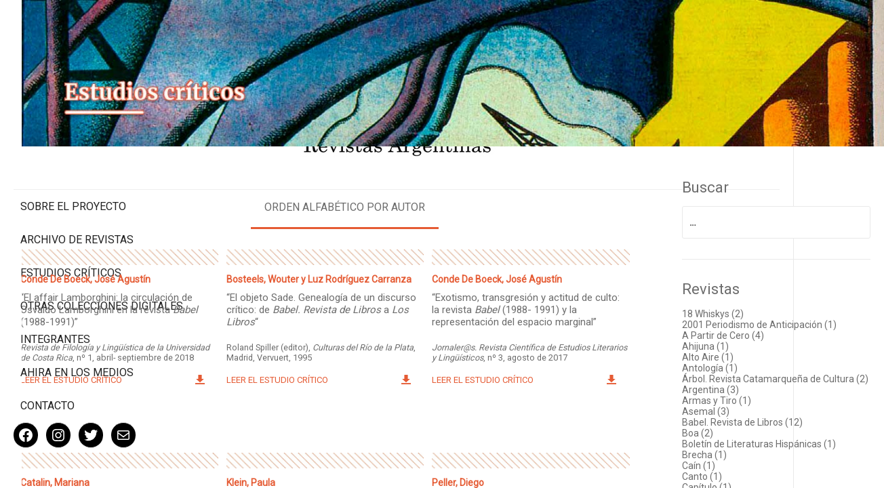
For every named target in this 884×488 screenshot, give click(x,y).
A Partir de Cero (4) (760, 321)
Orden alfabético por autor (437, 182)
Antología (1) (747, 353)
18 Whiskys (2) (750, 288)
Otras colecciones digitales (74, 255)
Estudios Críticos (70, 215)
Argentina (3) (747, 386)
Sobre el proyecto (73, 149)
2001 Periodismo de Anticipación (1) (789, 305)
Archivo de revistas (77, 182)
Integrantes (55, 295)
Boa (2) (734, 429)
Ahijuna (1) (742, 332)
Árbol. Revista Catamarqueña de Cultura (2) (788, 370)
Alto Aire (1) (745, 343)
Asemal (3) (743, 408)
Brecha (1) (741, 462)
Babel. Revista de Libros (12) (779, 418)
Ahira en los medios (77, 328)
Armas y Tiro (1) (753, 397)
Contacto (47, 361)
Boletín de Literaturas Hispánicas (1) (789, 446)
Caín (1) (735, 473)
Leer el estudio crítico (219, 362)
